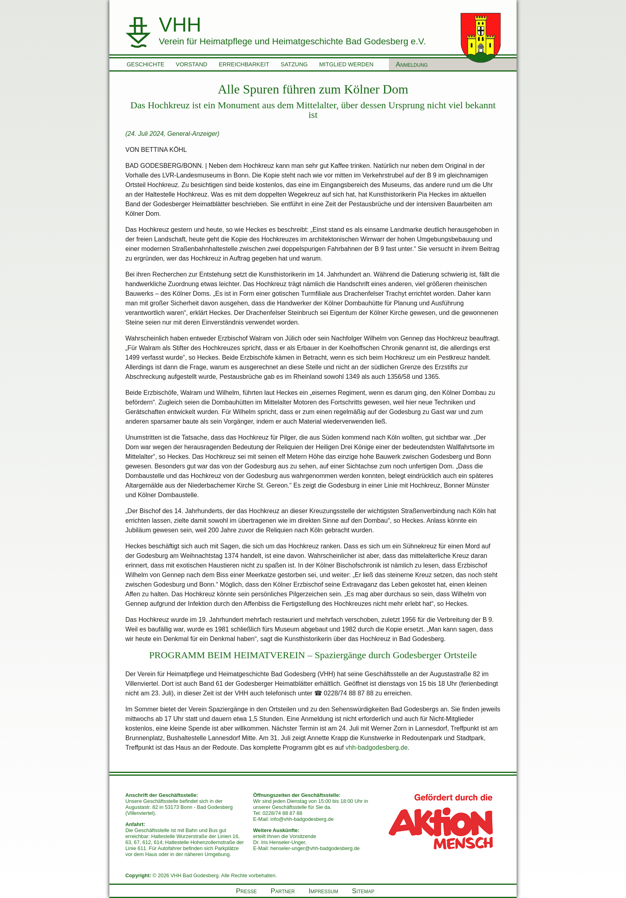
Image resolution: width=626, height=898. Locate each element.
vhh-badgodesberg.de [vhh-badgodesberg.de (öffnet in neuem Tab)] (376, 747)
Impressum (323, 891)
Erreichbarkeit (244, 64)
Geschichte (145, 64)
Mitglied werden (346, 64)
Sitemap (363, 891)
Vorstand (191, 64)
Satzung (294, 64)
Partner (283, 891)
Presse (246, 891)
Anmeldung (412, 64)
